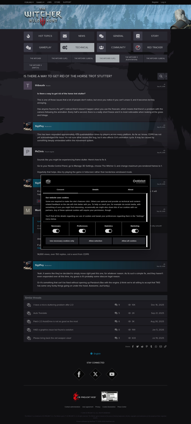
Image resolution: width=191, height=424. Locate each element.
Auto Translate (40, 313)
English (95, 353)
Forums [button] (28, 2)
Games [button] (39, 2)
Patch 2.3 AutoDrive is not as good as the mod (55, 321)
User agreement (87, 407)
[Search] (161, 76)
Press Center (122, 407)
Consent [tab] (60, 190)
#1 (161, 85)
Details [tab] (95, 190)
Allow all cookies (129, 241)
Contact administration (72, 407)
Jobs (49, 2)
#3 (161, 152)
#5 (161, 210)
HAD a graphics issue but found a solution (53, 329)
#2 (161, 126)
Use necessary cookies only (62, 241)
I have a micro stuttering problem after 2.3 (53, 304)
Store (57, 2)
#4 (161, 183)
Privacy (97, 407)
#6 (161, 265)
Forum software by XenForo (95, 421)
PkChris (39, 151)
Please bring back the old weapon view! (52, 338)
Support (67, 2)
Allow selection (95, 241)
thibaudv (40, 85)
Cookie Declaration (108, 407)
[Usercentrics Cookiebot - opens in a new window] (134, 181)
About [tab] (130, 190)
